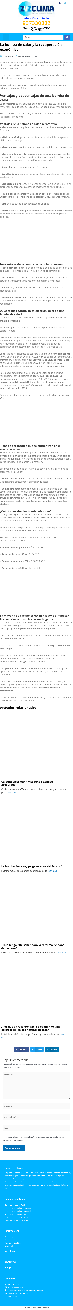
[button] (6, 37)
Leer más (11, 792)
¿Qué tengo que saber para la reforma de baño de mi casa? (32, 947)
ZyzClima (10, 1251)
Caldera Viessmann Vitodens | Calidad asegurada (27, 783)
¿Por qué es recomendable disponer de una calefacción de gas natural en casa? (30, 1028)
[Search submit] (67, 37)
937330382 (37, 23)
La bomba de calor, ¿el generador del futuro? (32, 866)
